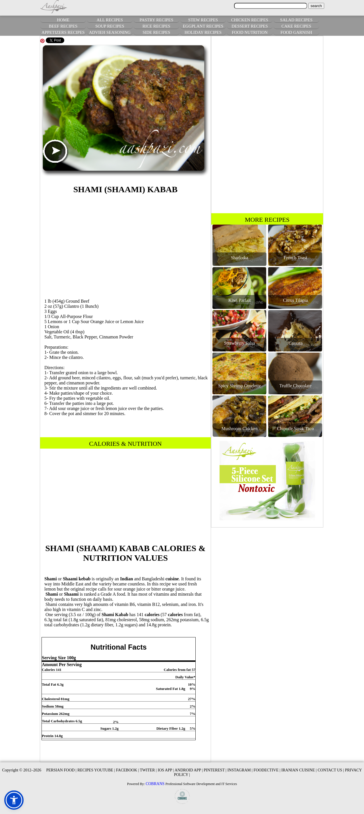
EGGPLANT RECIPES (203, 26)
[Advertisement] (125, 245)
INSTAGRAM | (240, 770)
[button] (14, 800)
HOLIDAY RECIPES (203, 32)
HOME (63, 20)
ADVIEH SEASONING (110, 32)
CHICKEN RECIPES (249, 20)
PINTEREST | (215, 770)
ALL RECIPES (110, 20)
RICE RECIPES (156, 26)
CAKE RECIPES (296, 26)
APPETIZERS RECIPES (63, 32)
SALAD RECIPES (296, 20)
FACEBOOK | (127, 770)
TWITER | (148, 770)
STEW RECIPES (203, 20)
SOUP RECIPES (109, 26)
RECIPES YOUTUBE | (96, 770)
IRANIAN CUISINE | (299, 770)
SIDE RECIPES (156, 32)
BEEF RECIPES (63, 26)
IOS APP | (166, 770)
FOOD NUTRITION (250, 32)
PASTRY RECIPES (156, 20)
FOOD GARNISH (296, 32)
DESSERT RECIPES (249, 26)
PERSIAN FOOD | (61, 770)
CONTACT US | (331, 770)
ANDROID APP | (189, 770)
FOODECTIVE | (267, 770)
